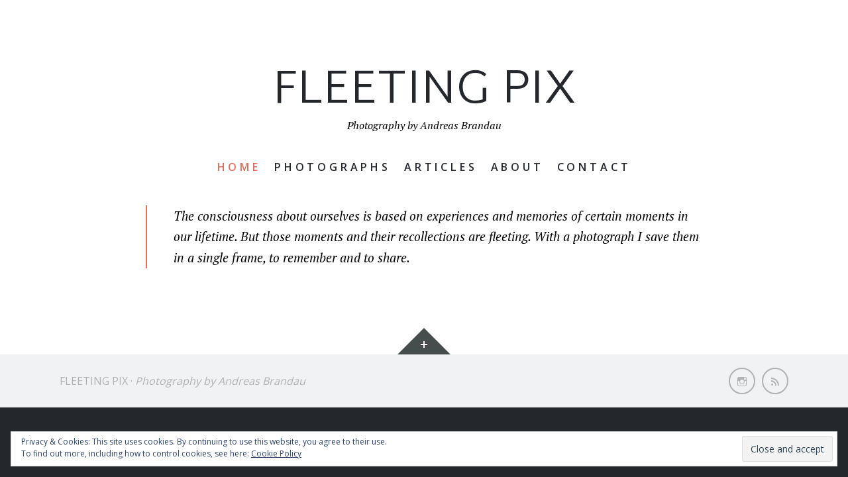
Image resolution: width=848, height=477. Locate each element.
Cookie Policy (276, 453)
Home (239, 167)
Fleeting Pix (424, 91)
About (517, 167)
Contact (594, 167)
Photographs (332, 167)
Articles (441, 167)
